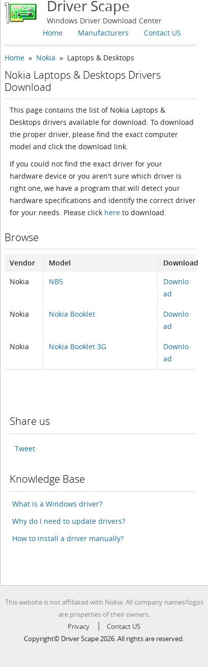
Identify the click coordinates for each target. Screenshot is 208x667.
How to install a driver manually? (68, 538)
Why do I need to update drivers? (68, 521)
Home (53, 33)
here (112, 212)
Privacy (79, 626)
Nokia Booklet (72, 314)
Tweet (25, 448)
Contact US (162, 33)
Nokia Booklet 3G (77, 346)
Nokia (45, 57)
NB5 (56, 281)
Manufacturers (103, 33)
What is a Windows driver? (57, 504)
